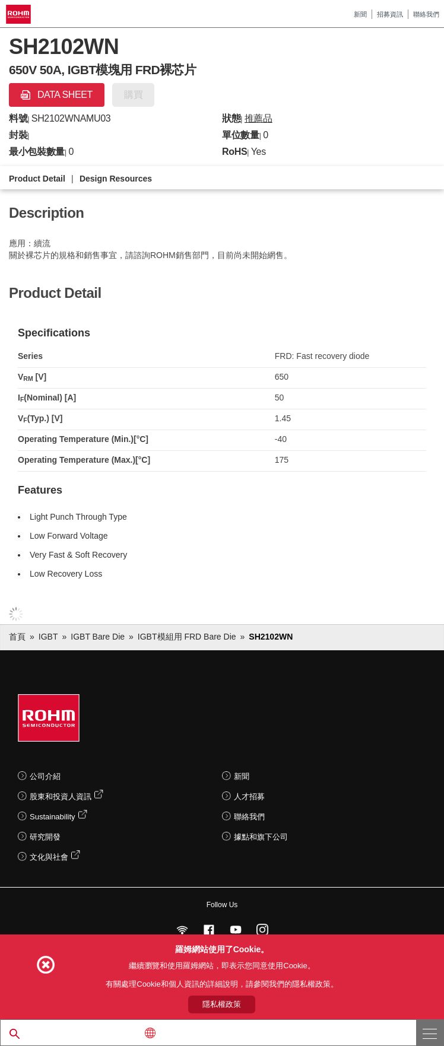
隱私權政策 (221, 1004)
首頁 (17, 636)
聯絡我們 (426, 14)
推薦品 (258, 118)
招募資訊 (390, 14)
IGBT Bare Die (98, 636)
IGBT (48, 636)
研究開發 (45, 836)
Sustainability (52, 816)
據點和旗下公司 (261, 836)
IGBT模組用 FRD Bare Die (187, 636)
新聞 (360, 14)
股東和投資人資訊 (60, 796)
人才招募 (249, 796)
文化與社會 (49, 857)
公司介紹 (45, 776)
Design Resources (116, 178)
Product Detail (37, 178)
